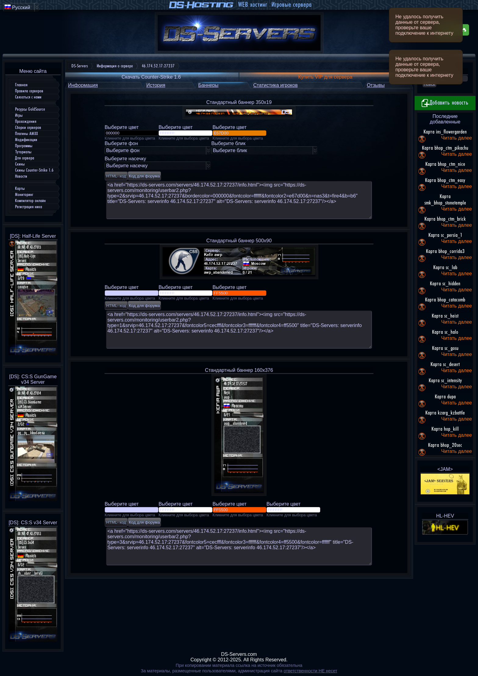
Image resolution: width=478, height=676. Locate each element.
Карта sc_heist (445, 316)
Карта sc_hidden (445, 283)
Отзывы (376, 85)
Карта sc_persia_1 (445, 235)
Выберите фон (122, 150)
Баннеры (208, 85)
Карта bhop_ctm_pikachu (445, 148)
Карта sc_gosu (445, 348)
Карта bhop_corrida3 (445, 251)
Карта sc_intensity (445, 380)
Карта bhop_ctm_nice (445, 164)
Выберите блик (230, 150)
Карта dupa (445, 397)
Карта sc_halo (445, 332)
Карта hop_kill (445, 429)
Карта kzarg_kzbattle (445, 413)
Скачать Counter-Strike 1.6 (151, 77)
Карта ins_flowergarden (445, 132)
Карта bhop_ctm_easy (445, 180)
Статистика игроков (275, 85)
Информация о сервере (115, 66)
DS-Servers (79, 66)
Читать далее (456, 138)
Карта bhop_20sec (445, 445)
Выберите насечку (127, 165)
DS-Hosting (201, 5)
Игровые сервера (291, 4)
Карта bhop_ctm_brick (445, 219)
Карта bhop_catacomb (445, 300)
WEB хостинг (252, 4)
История (155, 85)
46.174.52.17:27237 (158, 66)
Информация (83, 85)
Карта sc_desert (445, 364)
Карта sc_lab (445, 267)
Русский (17, 7)
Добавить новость (445, 103)
